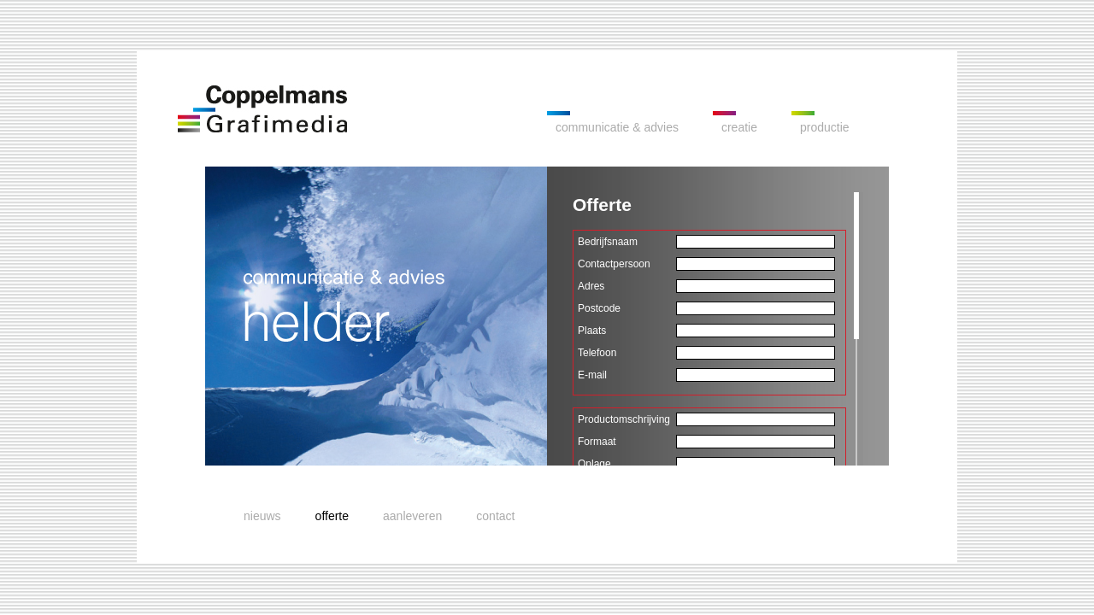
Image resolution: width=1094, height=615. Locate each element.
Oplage (594, 464)
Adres (591, 286)
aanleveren (412, 516)
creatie (739, 127)
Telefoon (597, 353)
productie (825, 127)
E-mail (592, 375)
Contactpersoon (614, 264)
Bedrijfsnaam (608, 242)
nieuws (262, 516)
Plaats (592, 331)
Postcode (599, 308)
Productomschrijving (624, 419)
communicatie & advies (617, 127)
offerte (332, 516)
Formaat (597, 442)
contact (495, 516)
